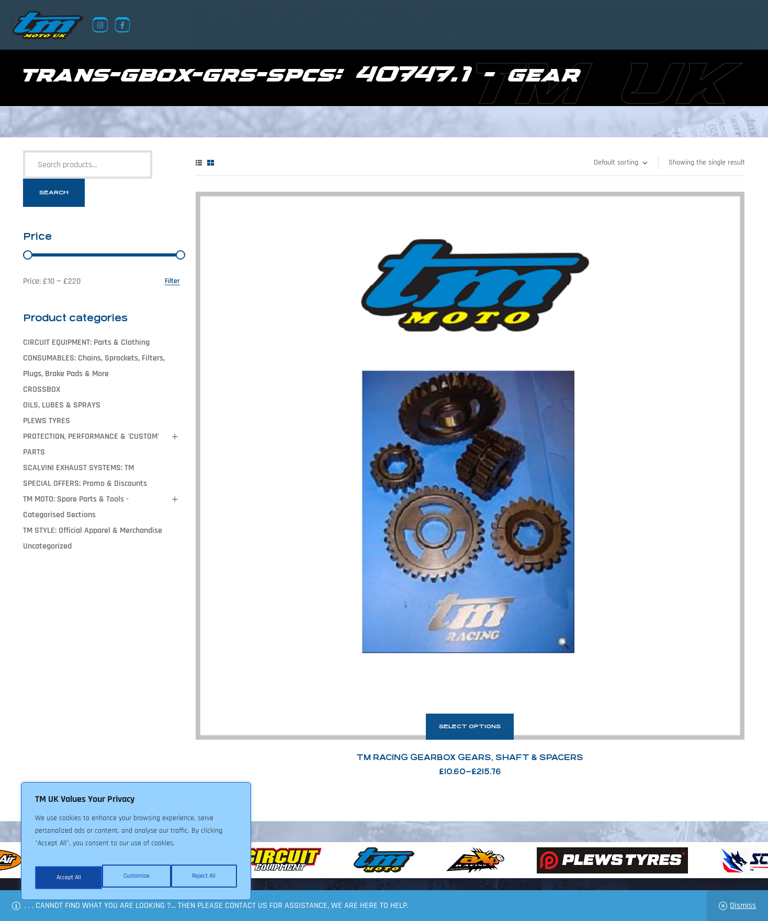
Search (54, 192)
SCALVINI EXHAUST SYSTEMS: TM (78, 467)
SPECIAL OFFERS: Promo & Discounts (85, 483)
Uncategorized (47, 546)
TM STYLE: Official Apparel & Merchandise (92, 530)
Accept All (205, 877)
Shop (347, 870)
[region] (136, 845)
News (318, 870)
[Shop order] (620, 163)
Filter (172, 281)
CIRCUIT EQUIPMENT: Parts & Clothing (86, 342)
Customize (68, 877)
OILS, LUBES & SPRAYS (61, 405)
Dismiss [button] (743, 905)
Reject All (136, 877)
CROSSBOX (41, 389)
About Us (282, 870)
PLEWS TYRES (46, 420)
